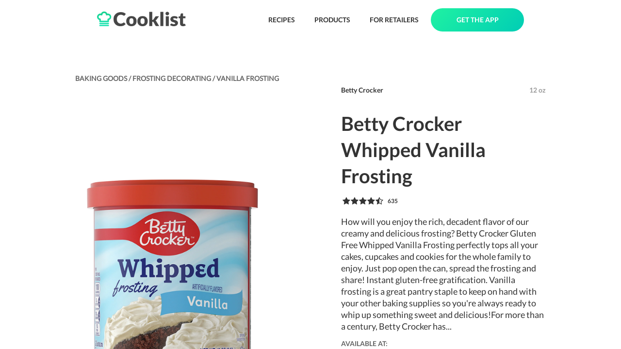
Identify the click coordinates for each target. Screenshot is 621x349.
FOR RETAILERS (394, 20)
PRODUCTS (332, 20)
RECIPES (281, 20)
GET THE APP (478, 20)
